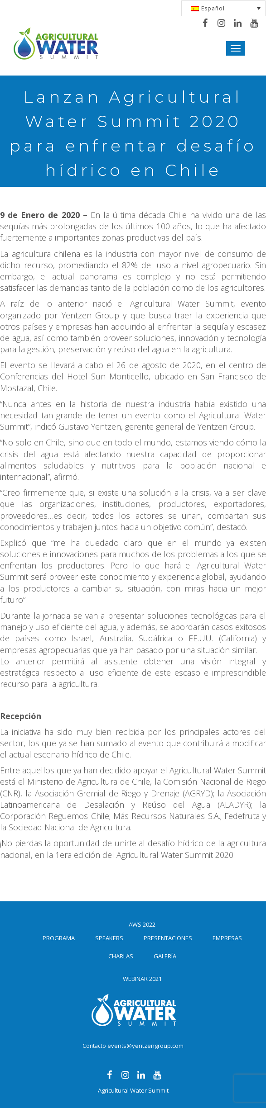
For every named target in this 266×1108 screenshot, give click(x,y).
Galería (165, 956)
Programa (59, 938)
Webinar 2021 (142, 979)
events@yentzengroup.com (145, 1046)
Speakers (109, 938)
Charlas (120, 956)
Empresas (227, 938)
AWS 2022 (142, 924)
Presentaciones (168, 938)
